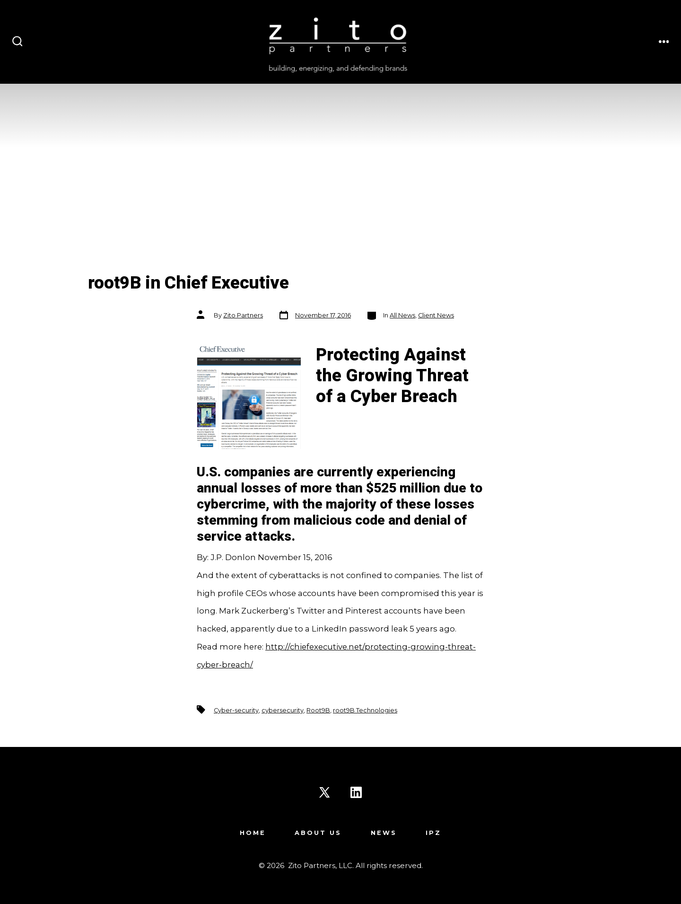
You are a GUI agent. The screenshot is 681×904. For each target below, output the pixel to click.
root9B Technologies (365, 710)
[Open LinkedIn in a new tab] (356, 792)
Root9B (318, 710)
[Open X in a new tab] (324, 792)
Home (253, 832)
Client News (436, 315)
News (384, 832)
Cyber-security (236, 710)
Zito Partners (243, 315)
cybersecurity (283, 710)
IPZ (433, 832)
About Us (318, 832)
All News (402, 315)
